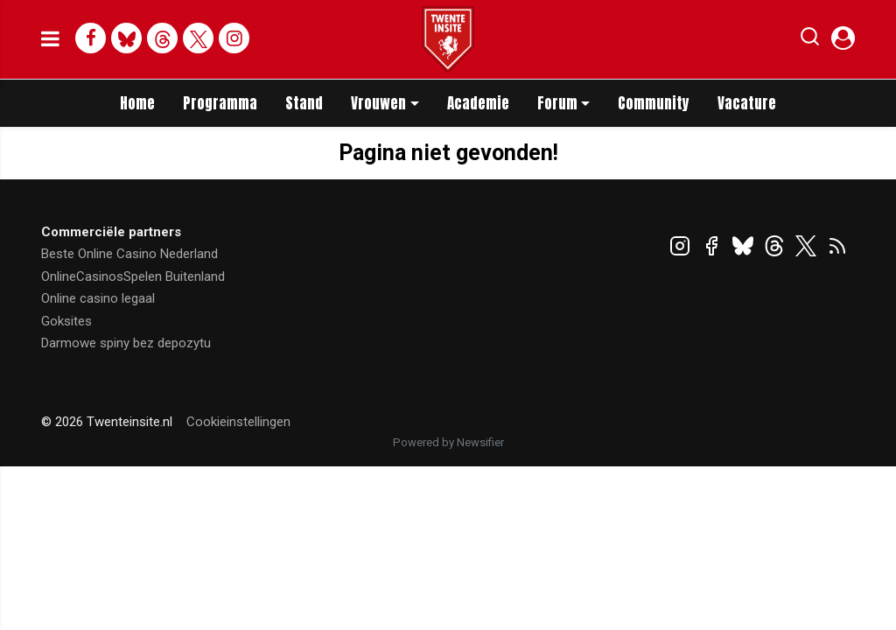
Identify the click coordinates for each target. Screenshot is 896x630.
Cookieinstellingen (238, 422)
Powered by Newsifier (448, 442)
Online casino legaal (98, 298)
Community (654, 103)
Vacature (747, 103)
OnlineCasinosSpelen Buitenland (133, 276)
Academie (478, 103)
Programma (220, 103)
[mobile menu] (50, 39)
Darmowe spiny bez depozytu (126, 343)
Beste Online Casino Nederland (129, 254)
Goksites (66, 321)
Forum (557, 103)
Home (137, 103)
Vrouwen (378, 103)
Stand (304, 103)
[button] (810, 40)
